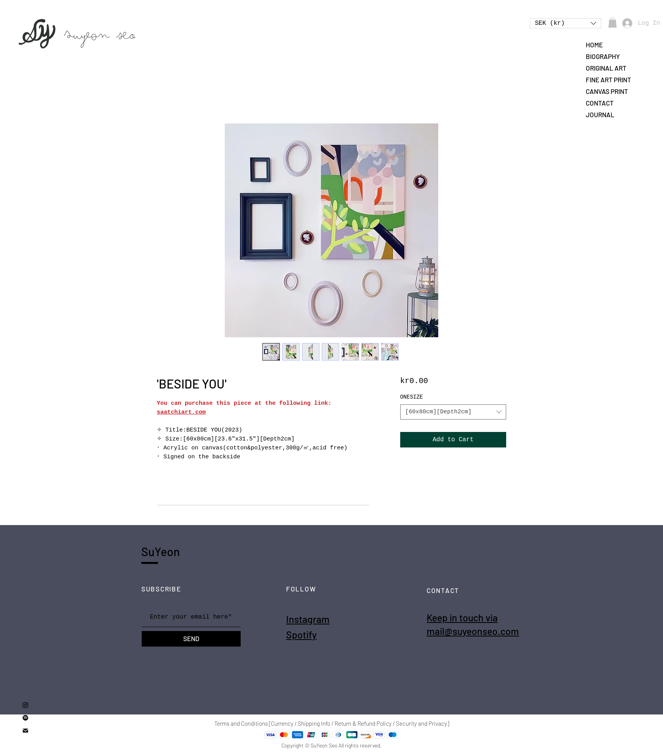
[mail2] (25, 730)
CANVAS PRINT (607, 91)
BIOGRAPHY (603, 56)
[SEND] (191, 639)
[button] (565, 23)
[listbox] (565, 23)
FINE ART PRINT (608, 79)
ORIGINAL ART (606, 68)
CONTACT (600, 103)
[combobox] (453, 412)
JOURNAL (600, 114)
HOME (594, 45)
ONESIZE (411, 397)
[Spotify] (25, 717)
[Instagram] (25, 705)
